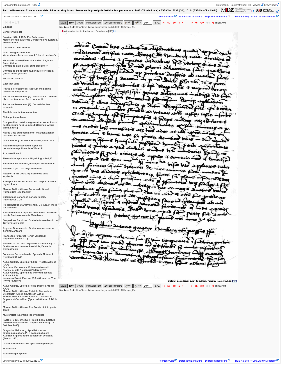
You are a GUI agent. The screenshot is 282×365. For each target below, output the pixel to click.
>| (213, 22)
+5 (196, 22)
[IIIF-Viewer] (254, 5)
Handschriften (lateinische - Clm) (20, 5)
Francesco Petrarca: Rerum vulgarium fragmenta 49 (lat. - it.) (24, 237)
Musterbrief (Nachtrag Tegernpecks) (23, 314)
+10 (201, 22)
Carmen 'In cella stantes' (17, 47)
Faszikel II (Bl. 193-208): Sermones (22, 168)
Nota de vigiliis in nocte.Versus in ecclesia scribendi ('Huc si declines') (29, 54)
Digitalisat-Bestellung (216, 16)
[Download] (270, 5)
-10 (173, 22)
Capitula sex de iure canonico (20, 112)
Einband (7, 26)
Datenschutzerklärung (191, 16)
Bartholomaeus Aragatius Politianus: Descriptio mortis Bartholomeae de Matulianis (30, 214)
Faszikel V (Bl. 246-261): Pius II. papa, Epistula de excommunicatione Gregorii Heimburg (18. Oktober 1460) (29, 323)
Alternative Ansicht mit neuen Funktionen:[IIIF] (87, 31)
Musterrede (9, 348)
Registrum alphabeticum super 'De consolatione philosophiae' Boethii (22, 147)
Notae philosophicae (14, 117)
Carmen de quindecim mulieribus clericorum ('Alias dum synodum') (28, 72)
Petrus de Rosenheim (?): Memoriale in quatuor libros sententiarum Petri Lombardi (30, 97)
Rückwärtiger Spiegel (15, 353)
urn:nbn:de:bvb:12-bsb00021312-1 (21, 16)
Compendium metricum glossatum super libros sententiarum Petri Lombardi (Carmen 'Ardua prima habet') (30, 125)
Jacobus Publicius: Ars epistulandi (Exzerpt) (28, 343)
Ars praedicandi (12, 153)
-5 (178, 22)
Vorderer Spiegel (12, 32)
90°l (128, 22)
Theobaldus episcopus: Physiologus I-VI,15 (27, 158)
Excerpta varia (11, 83)
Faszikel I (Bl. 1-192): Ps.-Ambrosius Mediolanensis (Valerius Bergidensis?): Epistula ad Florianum (30, 40)
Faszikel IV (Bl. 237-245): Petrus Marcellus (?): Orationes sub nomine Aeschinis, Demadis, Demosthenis (29, 246)
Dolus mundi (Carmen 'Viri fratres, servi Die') (28, 140)
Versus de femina (13, 78)
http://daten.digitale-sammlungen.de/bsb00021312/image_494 (106, 27)
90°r (138, 22)
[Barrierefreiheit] (238, 5)
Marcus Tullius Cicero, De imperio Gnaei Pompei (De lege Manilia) (26, 190)
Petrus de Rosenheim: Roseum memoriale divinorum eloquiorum (27, 90)
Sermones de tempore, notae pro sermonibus (28, 163)
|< (163, 22)
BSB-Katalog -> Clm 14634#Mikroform (255, 16)
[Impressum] (222, 5)
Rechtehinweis (166, 16)
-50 (168, 22)
